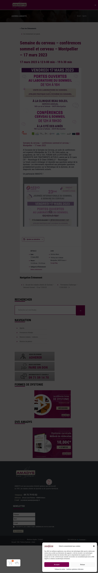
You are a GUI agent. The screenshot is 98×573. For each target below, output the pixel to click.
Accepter (57, 565)
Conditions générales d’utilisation (74, 569)
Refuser (82, 565)
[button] (94, 546)
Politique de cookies (60, 569)
